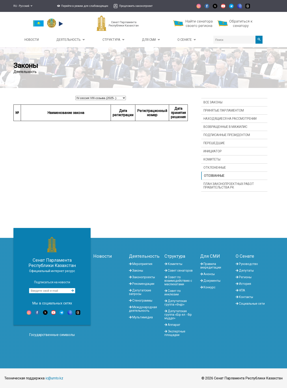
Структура (174, 256)
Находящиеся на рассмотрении (230, 118)
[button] (82, 5)
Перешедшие (214, 143)
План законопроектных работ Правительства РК (228, 185)
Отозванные (214, 175)
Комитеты (211, 159)
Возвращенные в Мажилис (225, 127)
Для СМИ (210, 256)
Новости (102, 256)
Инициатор (212, 151)
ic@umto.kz (54, 378)
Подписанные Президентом (226, 135)
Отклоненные (214, 167)
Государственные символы (52, 335)
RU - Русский (22, 5)
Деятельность (144, 256)
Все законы (212, 102)
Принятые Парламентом (223, 110)
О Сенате (245, 256)
